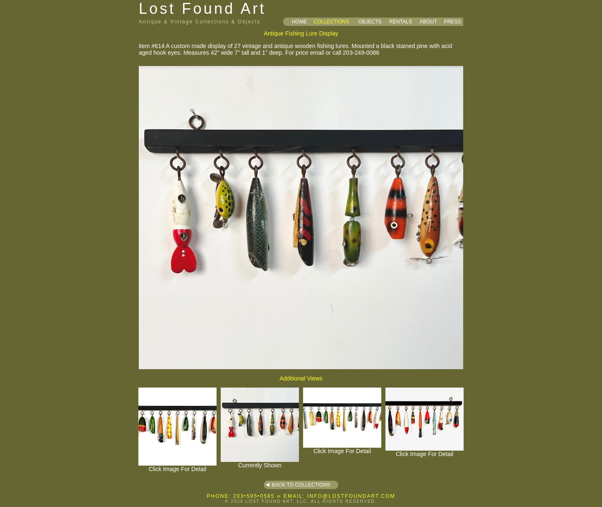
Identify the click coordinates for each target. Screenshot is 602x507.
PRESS (452, 22)
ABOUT (428, 22)
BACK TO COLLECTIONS (301, 485)
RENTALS (400, 22)
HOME (299, 22)
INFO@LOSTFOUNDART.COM (351, 496)
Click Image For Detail (177, 466)
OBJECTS (369, 22)
